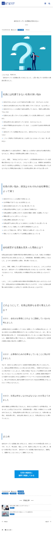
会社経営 (12, 514)
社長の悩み (13, 493)
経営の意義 (21, 493)
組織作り (12, 507)
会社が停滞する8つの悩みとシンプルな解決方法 (21, 512)
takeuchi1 (14, 29)
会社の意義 (5, 493)
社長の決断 (20, 29)
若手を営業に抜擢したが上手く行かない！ (20, 505)
